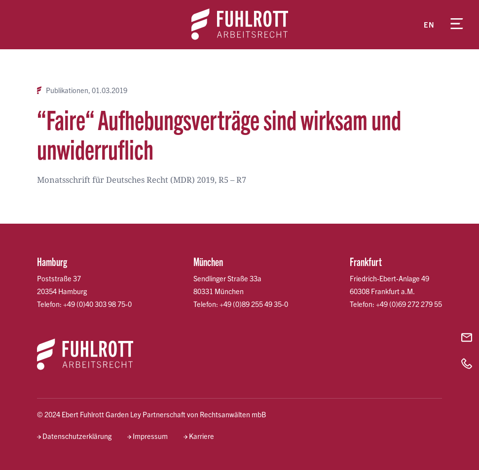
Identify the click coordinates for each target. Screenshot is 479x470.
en (429, 24)
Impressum (150, 436)
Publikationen (67, 90)
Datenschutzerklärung (76, 436)
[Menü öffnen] (457, 24)
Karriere (201, 436)
